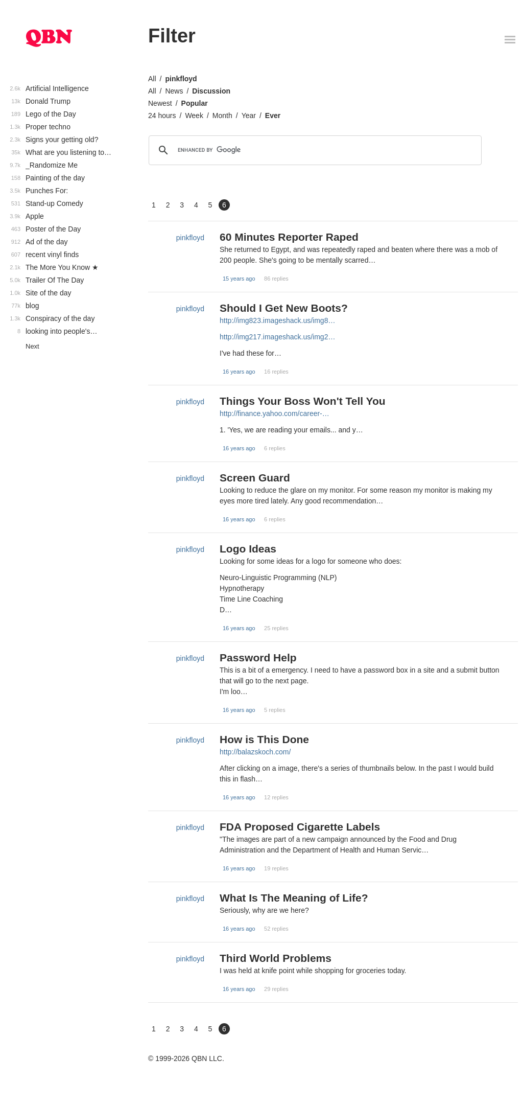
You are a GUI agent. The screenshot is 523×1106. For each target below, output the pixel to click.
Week (194, 115)
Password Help (258, 657)
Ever (272, 115)
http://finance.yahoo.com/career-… (274, 413)
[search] (313, 150)
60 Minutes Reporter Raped (289, 237)
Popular (194, 103)
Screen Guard (255, 477)
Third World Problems (275, 958)
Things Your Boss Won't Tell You (303, 401)
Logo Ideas (248, 549)
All (152, 79)
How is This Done (264, 739)
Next (32, 346)
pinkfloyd (181, 79)
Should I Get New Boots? (284, 308)
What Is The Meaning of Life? (294, 898)
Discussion (211, 91)
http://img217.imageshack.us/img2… (277, 337)
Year (249, 115)
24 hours (162, 115)
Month (222, 115)
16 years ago (239, 371)
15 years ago (239, 278)
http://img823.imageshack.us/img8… (277, 320)
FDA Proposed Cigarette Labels (300, 827)
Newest (160, 103)
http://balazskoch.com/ (255, 752)
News (174, 91)
